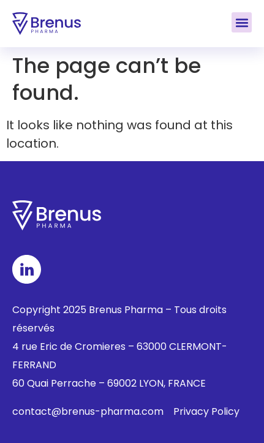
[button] (242, 22)
